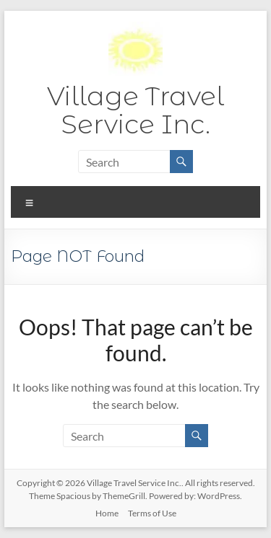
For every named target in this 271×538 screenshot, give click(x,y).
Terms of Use (152, 513)
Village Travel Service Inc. (135, 110)
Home (107, 513)
